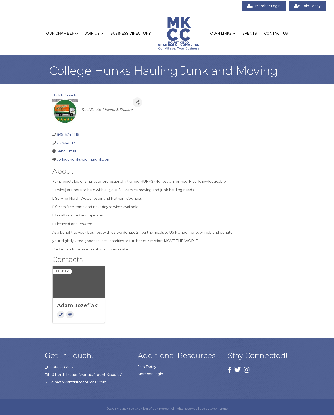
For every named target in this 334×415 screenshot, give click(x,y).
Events (249, 33)
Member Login (150, 374)
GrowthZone (219, 408)
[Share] (137, 102)
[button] (264, 6)
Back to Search (64, 95)
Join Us (92, 33)
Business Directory (130, 33)
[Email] (70, 314)
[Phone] (60, 314)
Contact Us (276, 33)
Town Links (220, 33)
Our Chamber (60, 33)
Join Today (147, 367)
